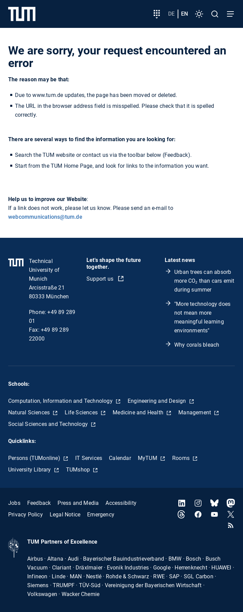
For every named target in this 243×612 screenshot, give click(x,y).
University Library (30, 469)
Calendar (120, 458)
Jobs (14, 503)
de (171, 14)
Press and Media (78, 503)
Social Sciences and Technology (48, 424)
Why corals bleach (196, 345)
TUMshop (79, 469)
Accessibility (121, 503)
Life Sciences (82, 412)
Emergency (100, 514)
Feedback (39, 503)
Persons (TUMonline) (35, 458)
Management (195, 412)
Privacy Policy (25, 514)
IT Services (88, 458)
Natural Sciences (29, 412)
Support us (100, 279)
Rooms (181, 458)
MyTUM (148, 458)
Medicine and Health (139, 412)
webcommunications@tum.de (45, 217)
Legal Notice (65, 514)
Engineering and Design (158, 401)
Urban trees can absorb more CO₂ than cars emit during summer (204, 281)
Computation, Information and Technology (61, 401)
